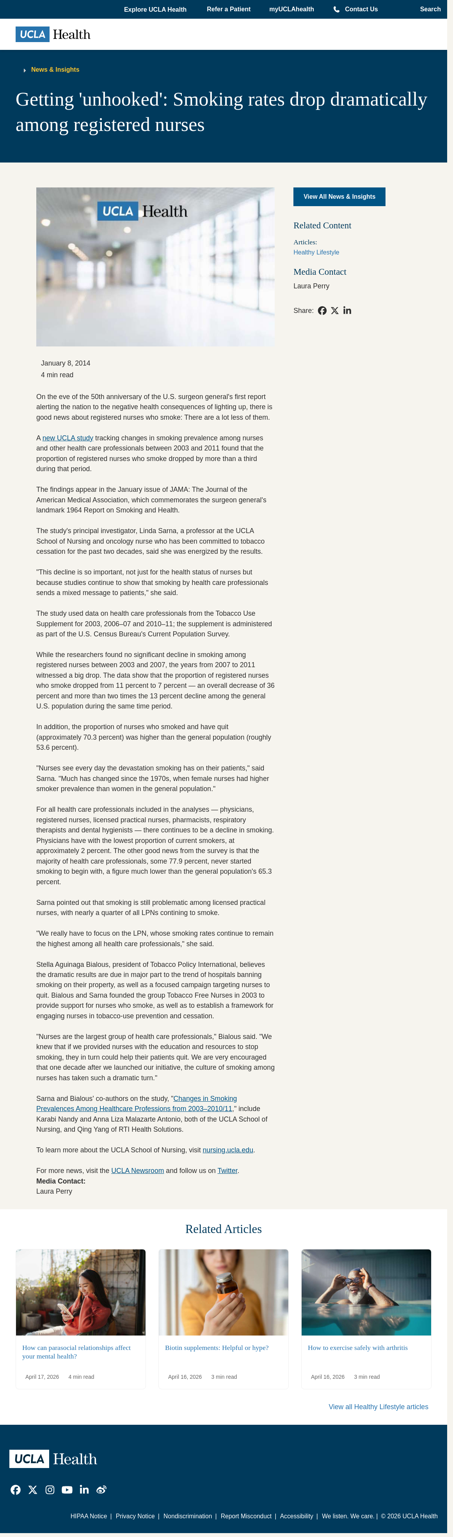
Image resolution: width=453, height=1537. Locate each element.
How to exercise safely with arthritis (358, 1348)
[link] (322, 310)
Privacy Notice (135, 1516)
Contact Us (361, 9)
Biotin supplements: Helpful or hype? (217, 1348)
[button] (156, 10)
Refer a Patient (228, 9)
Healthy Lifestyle (316, 252)
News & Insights (55, 69)
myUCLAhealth (291, 9)
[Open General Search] (428, 9)
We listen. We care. (348, 1516)
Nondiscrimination (187, 1516)
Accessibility (296, 1516)
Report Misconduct (246, 1516)
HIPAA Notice (89, 1516)
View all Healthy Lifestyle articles (378, 1407)
